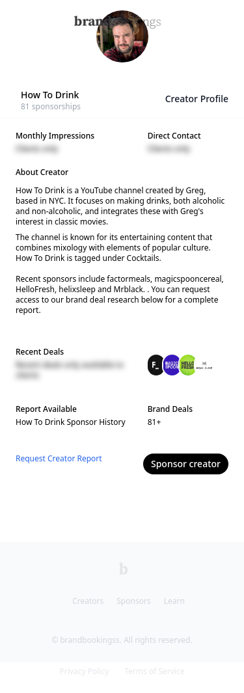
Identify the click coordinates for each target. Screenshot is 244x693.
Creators (87, 600)
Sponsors (133, 600)
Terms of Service (154, 671)
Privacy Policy (84, 671)
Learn (174, 600)
